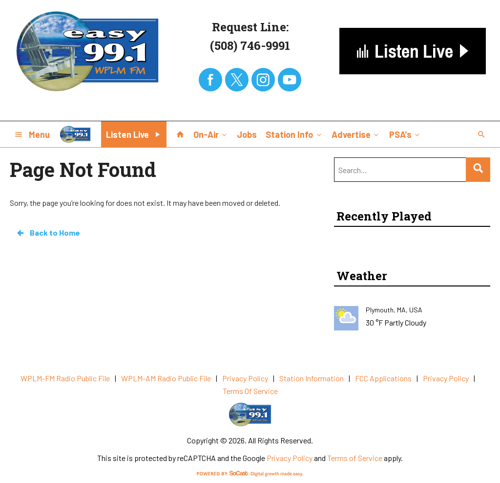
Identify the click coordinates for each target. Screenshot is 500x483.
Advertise (356, 134)
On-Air (211, 134)
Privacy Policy (289, 457)
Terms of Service (354, 457)
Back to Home (48, 233)
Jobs (247, 134)
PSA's (405, 134)
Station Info (294, 134)
